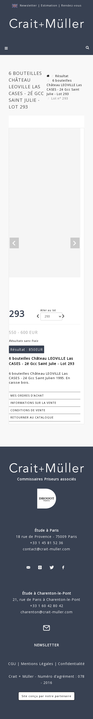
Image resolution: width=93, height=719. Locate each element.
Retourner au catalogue (32, 417)
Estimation (49, 5)
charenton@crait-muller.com (47, 612)
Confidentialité (71, 663)
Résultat (61, 76)
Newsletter (28, 5)
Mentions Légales (37, 663)
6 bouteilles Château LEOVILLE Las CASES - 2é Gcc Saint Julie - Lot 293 (64, 87)
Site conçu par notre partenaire (46, 696)
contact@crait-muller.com (46, 549)
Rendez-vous (71, 5)
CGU (12, 663)
